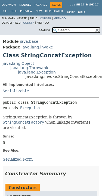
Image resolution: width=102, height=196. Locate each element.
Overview (9, 4)
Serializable (16, 91)
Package (41, 4)
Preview (26, 11)
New (39, 11)
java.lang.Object (18, 63)
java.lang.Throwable (30, 68)
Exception (30, 108)
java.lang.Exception (37, 72)
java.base (29, 41)
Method (60, 18)
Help (81, 12)
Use (4, 11)
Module (25, 4)
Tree (13, 11)
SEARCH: (45, 30)
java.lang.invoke (37, 47)
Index (70, 12)
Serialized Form (18, 159)
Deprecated (54, 11)
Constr (45, 18)
